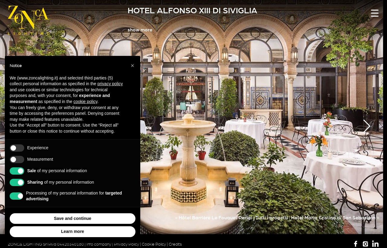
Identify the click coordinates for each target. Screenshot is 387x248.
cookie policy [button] (85, 101)
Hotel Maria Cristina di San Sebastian (333, 217)
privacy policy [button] (110, 83)
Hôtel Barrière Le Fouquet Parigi (215, 217)
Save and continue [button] (72, 218)
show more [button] (140, 29)
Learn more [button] (72, 231)
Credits (175, 244)
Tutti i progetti (271, 217)
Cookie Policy (154, 244)
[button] (367, 126)
